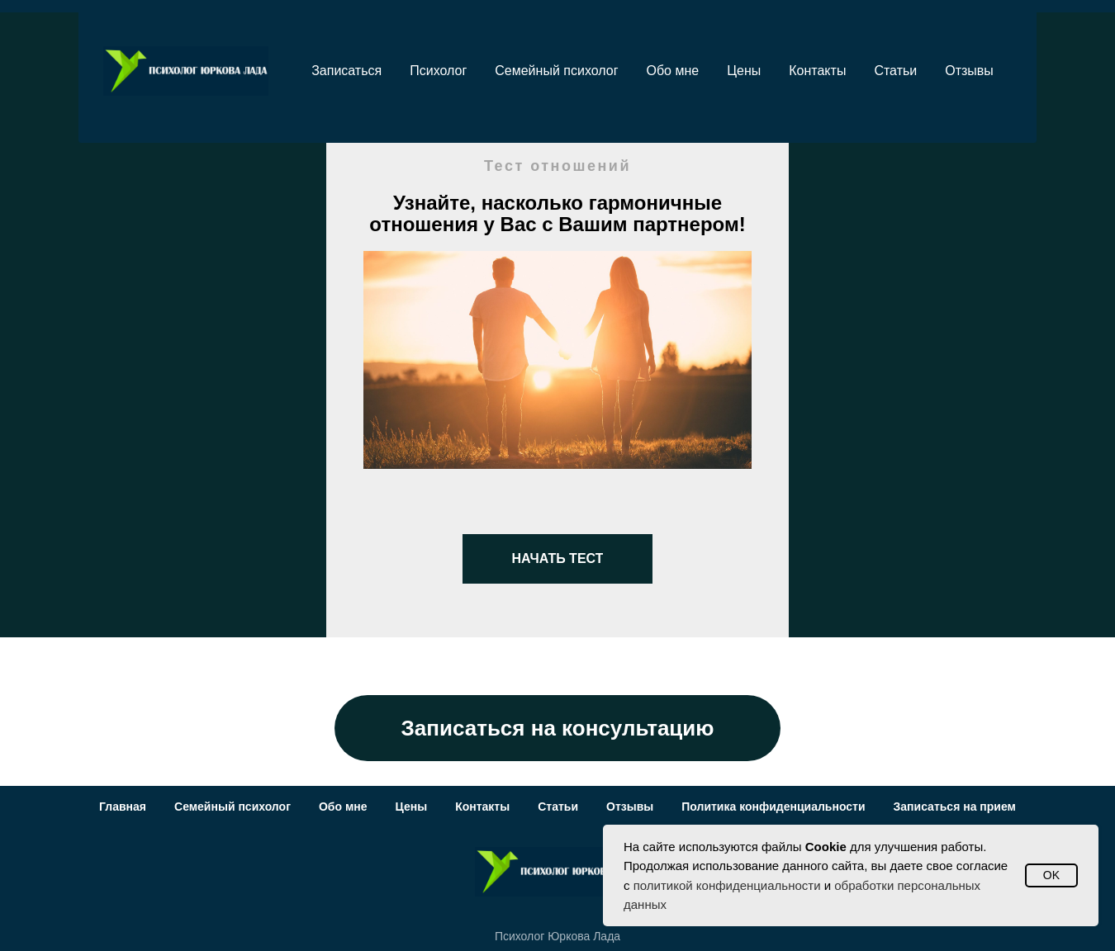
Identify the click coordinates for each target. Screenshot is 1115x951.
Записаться (346, 71)
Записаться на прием (955, 806)
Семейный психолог (556, 71)
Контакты (817, 71)
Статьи (895, 71)
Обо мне (673, 71)
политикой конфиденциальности (727, 885)
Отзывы (969, 71)
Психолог (438, 71)
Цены (744, 71)
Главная (122, 806)
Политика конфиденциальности (773, 806)
